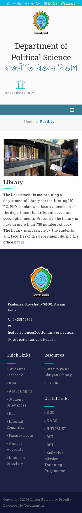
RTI (11, 413)
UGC (49, 412)
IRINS (51, 3)
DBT (49, 444)
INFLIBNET (55, 428)
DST (49, 436)
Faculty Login (20, 435)
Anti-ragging (19, 391)
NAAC (50, 420)
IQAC (12, 383)
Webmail (68, 3)
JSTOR (51, 383)
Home (29, 121)
